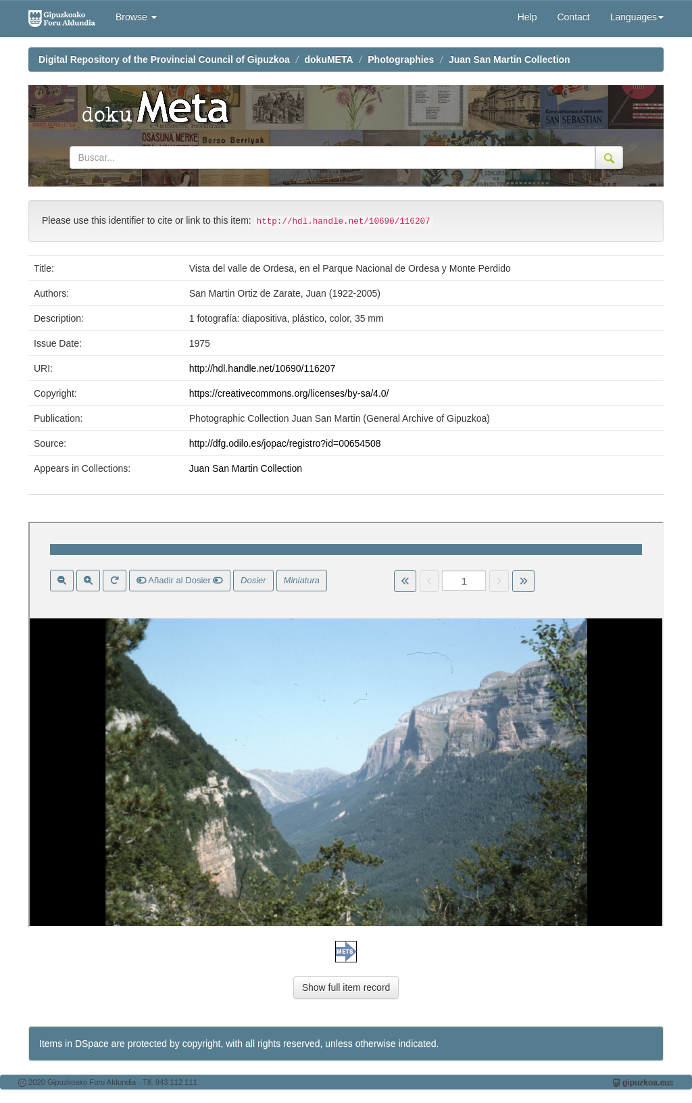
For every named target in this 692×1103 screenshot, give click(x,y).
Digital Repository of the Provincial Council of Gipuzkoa (164, 59)
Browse (136, 16)
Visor (346, 724)
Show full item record (346, 987)
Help (527, 16)
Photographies (401, 59)
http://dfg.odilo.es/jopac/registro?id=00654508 (285, 443)
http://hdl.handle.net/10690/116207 (262, 368)
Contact (573, 16)
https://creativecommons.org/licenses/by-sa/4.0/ (289, 393)
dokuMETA (329, 59)
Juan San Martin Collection (509, 59)
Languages (637, 16)
